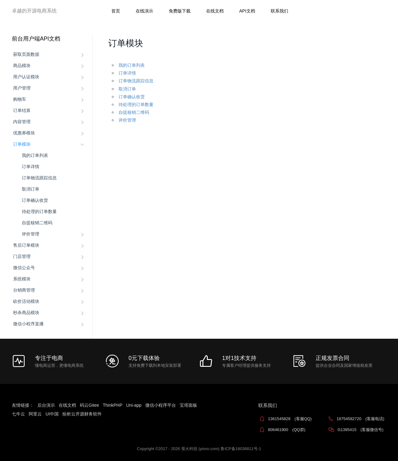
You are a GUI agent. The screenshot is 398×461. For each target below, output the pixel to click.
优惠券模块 (24, 132)
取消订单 (30, 189)
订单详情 (30, 166)
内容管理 (22, 121)
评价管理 (30, 233)
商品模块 (22, 65)
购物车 (19, 99)
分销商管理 (24, 290)
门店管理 (22, 256)
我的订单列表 (35, 155)
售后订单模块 (26, 245)
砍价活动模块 (26, 301)
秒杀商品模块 (26, 312)
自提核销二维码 (37, 222)
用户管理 (22, 87)
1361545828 (290, 418)
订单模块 (22, 144)
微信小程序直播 (28, 323)
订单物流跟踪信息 (39, 177)
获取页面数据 (26, 54)
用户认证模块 (26, 76)
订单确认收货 (35, 200)
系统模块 (22, 278)
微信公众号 (24, 267)
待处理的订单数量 (39, 211)
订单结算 (22, 110)
